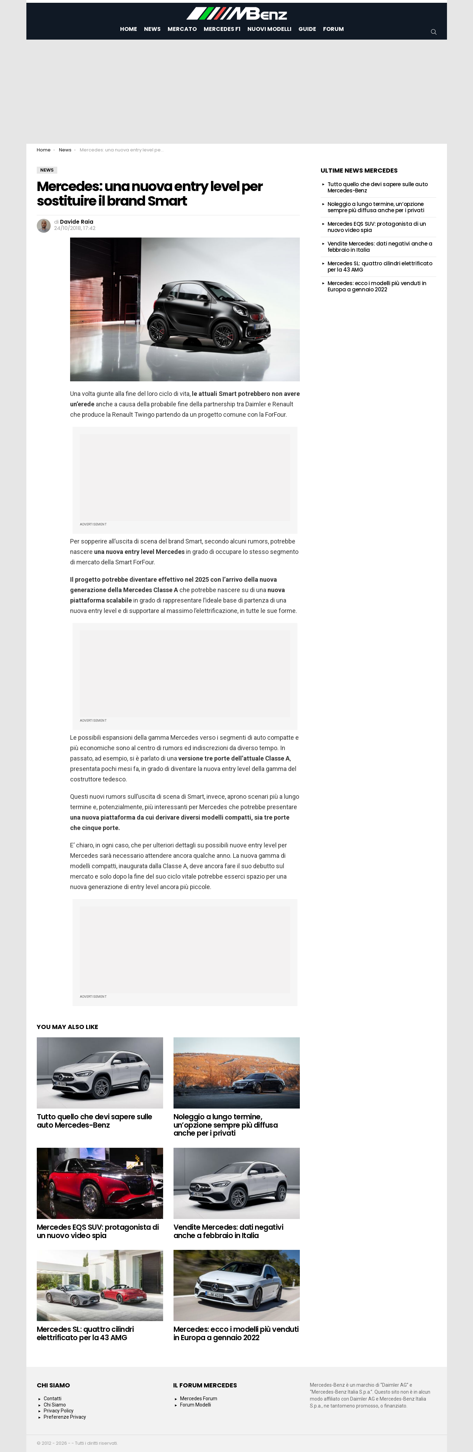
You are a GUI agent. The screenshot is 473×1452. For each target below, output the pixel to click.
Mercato (182, 29)
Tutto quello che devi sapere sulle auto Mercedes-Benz (94, 1121)
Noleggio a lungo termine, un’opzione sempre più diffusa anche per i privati (226, 1125)
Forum (333, 29)
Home (128, 29)
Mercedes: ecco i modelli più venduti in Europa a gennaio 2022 (236, 1333)
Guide (307, 29)
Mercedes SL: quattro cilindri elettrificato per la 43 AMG (85, 1333)
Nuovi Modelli (269, 29)
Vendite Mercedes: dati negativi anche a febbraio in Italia (229, 1231)
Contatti (52, 1398)
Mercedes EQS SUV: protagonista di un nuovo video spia (98, 1231)
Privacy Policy (59, 1410)
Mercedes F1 (222, 29)
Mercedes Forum (198, 1398)
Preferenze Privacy (65, 1417)
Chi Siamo (55, 1405)
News (152, 29)
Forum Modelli (195, 1405)
